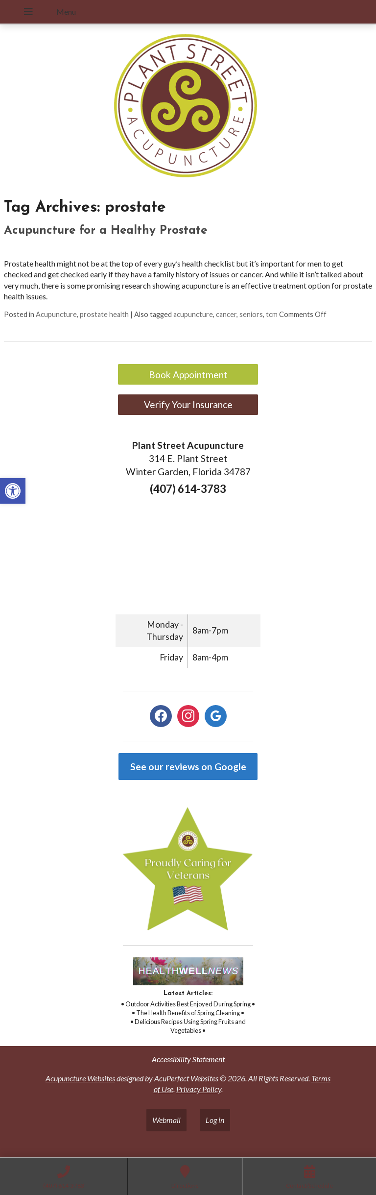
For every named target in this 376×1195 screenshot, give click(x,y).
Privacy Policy (198, 1089)
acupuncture (193, 314)
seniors (251, 314)
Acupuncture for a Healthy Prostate (105, 231)
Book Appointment (188, 374)
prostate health (104, 314)
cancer (226, 314)
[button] (12, 491)
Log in (215, 1119)
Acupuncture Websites (80, 1078)
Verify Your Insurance (188, 404)
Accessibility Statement (188, 1059)
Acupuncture (56, 314)
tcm (272, 314)
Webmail (166, 1119)
